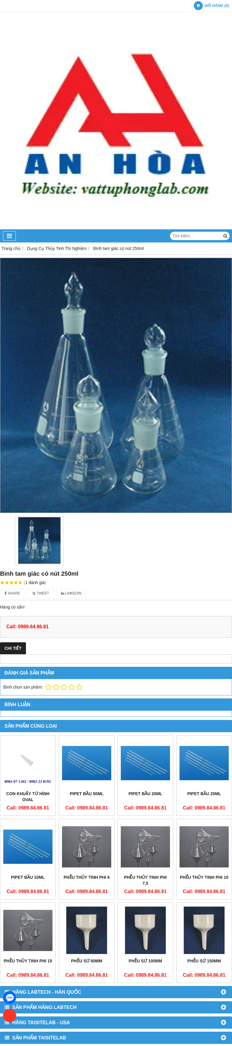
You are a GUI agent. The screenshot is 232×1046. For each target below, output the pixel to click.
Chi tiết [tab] (12, 648)
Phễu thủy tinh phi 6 (87, 877)
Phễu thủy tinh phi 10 (204, 877)
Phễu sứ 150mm (204, 911)
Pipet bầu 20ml (145, 793)
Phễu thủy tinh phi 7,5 (145, 880)
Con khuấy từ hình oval (28, 796)
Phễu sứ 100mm (145, 911)
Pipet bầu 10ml (28, 877)
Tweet (40, 593)
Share (12, 593)
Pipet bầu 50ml (86, 793)
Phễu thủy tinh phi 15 (28, 961)
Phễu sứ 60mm (86, 911)
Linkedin (71, 593)
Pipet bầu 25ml (204, 793)
